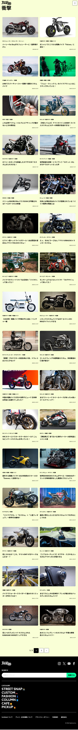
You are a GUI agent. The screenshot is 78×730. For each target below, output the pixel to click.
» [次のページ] (46, 650)
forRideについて (7, 717)
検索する (71, 675)
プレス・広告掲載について (24, 717)
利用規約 (55, 717)
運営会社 (64, 717)
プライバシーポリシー (43, 717)
